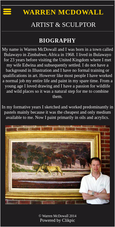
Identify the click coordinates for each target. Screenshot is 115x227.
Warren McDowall (63, 12)
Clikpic (68, 220)
